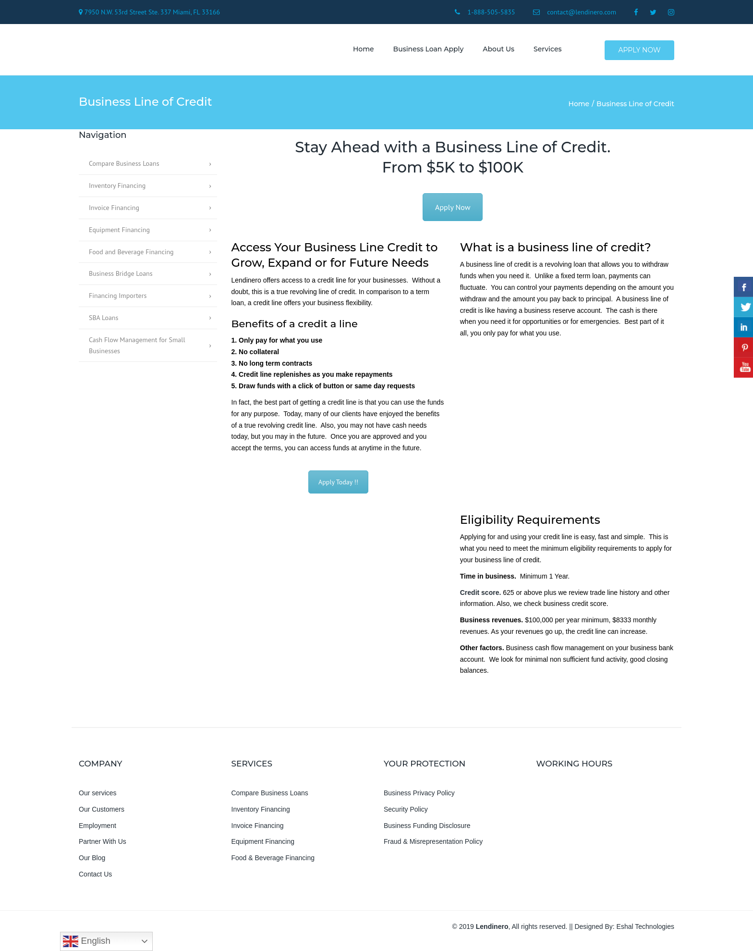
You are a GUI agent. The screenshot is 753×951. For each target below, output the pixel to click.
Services (545, 50)
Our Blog (92, 860)
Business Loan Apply (426, 50)
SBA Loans (103, 320)
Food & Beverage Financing (273, 860)
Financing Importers (117, 298)
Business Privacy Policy (419, 795)
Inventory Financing (117, 188)
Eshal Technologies (645, 929)
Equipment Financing (119, 232)
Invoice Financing (114, 210)
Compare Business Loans (124, 166)
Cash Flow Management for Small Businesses (137, 348)
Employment (97, 828)
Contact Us (95, 876)
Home (361, 50)
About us (496, 50)
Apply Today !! (338, 484)
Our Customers (101, 811)
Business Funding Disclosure (427, 828)
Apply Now (640, 51)
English (86, 941)
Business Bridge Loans (121, 276)
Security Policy (406, 811)
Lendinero (492, 929)
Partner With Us (102, 844)
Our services (98, 795)
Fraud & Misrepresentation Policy (433, 844)
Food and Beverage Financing (131, 254)
